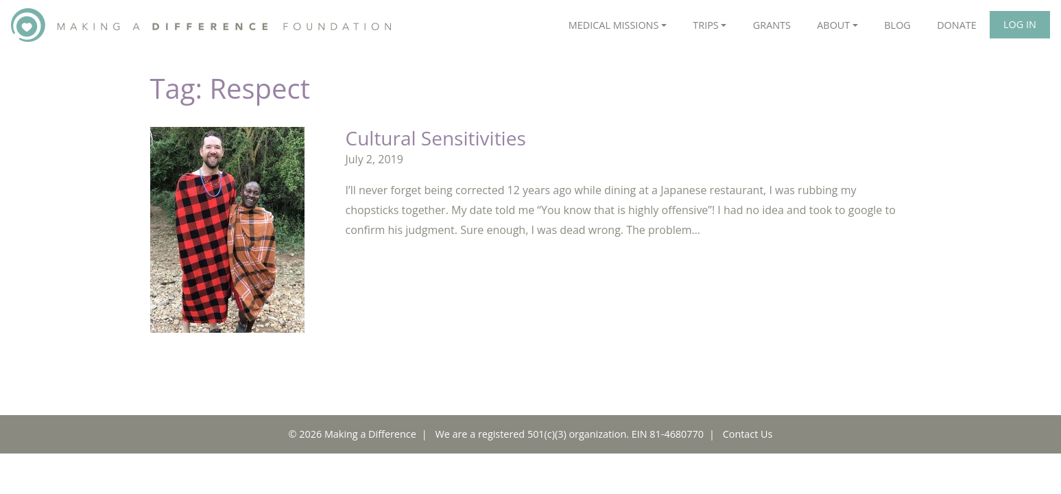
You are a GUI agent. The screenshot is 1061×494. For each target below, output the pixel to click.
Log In (1019, 24)
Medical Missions (614, 25)
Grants (772, 25)
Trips (705, 25)
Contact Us (748, 433)
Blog (897, 25)
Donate (957, 25)
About (833, 25)
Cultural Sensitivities (436, 138)
